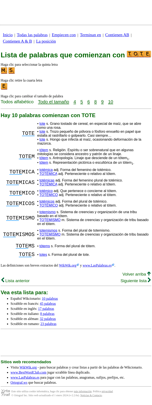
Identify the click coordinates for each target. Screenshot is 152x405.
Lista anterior (15, 283)
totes (43, 256)
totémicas (46, 180)
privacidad (107, 394)
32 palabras (48, 321)
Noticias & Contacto (91, 398)
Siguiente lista (135, 283)
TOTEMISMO (50, 220)
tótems (44, 247)
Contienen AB (117, 35)
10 (110, 101)
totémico (46, 191)
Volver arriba (136, 276)
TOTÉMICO (48, 195)
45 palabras (48, 306)
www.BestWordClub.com (28, 375)
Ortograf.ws (19, 385)
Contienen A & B (17, 41)
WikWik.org (67, 268)
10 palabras (50, 301)
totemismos (48, 230)
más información (83, 394)
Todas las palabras (32, 35)
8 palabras (47, 316)
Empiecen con (64, 35)
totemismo (47, 212)
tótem (43, 150)
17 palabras (46, 311)
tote (42, 123)
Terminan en (90, 35)
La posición (46, 41)
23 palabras (48, 326)
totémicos (46, 201)
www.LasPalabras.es (97, 268)
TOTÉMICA (48, 174)
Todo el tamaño (53, 101)
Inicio (8, 35)
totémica (46, 170)
